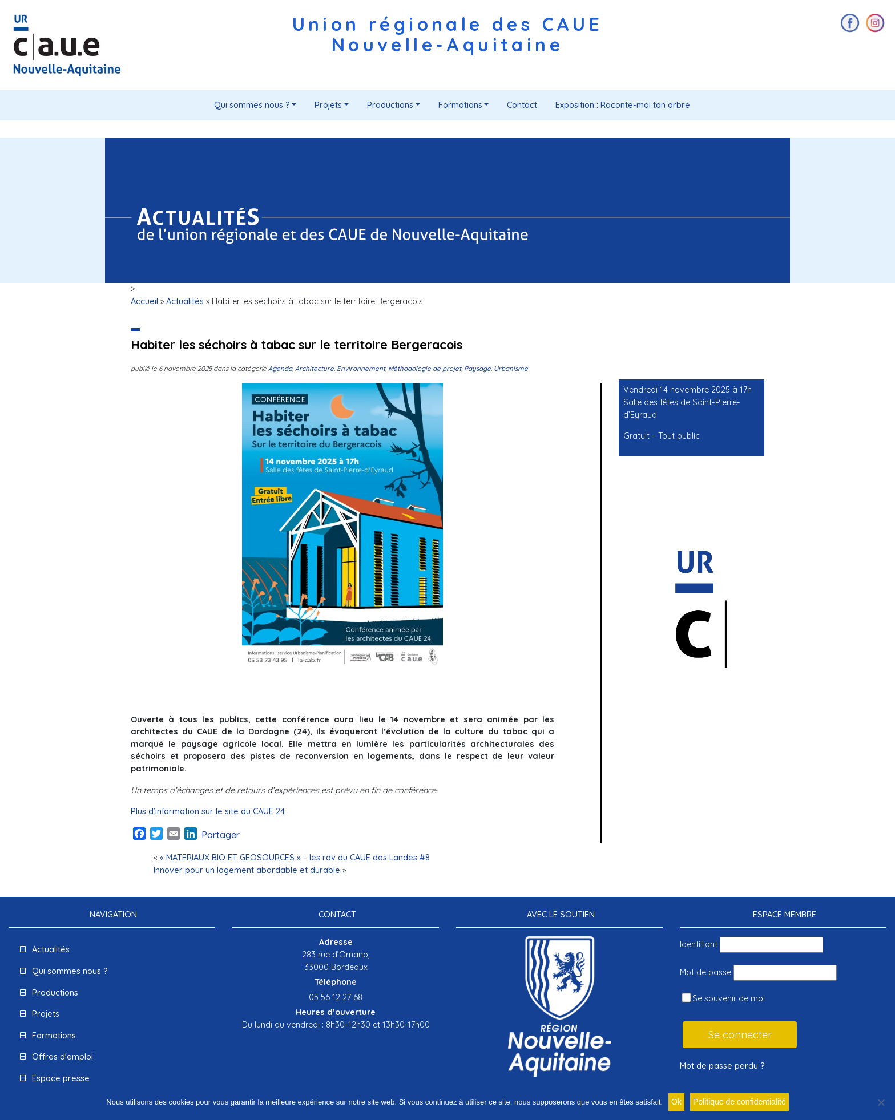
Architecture (314, 368)
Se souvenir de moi (723, 998)
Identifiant (698, 944)
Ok (676, 1101)
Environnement (361, 368)
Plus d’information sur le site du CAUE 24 (208, 811)
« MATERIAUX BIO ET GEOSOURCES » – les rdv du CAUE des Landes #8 (295, 857)
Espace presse (61, 1078)
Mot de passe (705, 972)
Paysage (477, 368)
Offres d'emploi (62, 1057)
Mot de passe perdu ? (722, 1066)
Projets (328, 105)
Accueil (144, 301)
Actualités (185, 301)
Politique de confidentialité (739, 1101)
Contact (522, 105)
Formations (460, 105)
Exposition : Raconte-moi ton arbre (622, 105)
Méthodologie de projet (424, 368)
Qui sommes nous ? (252, 105)
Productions (390, 105)
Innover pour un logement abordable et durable (247, 870)
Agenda (280, 368)
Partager (220, 834)
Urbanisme (511, 368)
